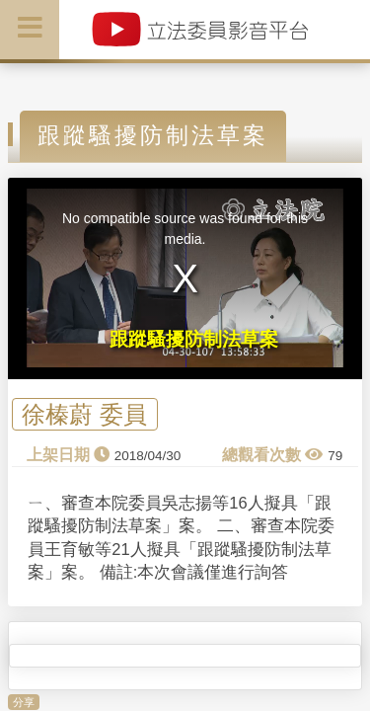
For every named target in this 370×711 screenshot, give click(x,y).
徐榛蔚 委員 (84, 414)
